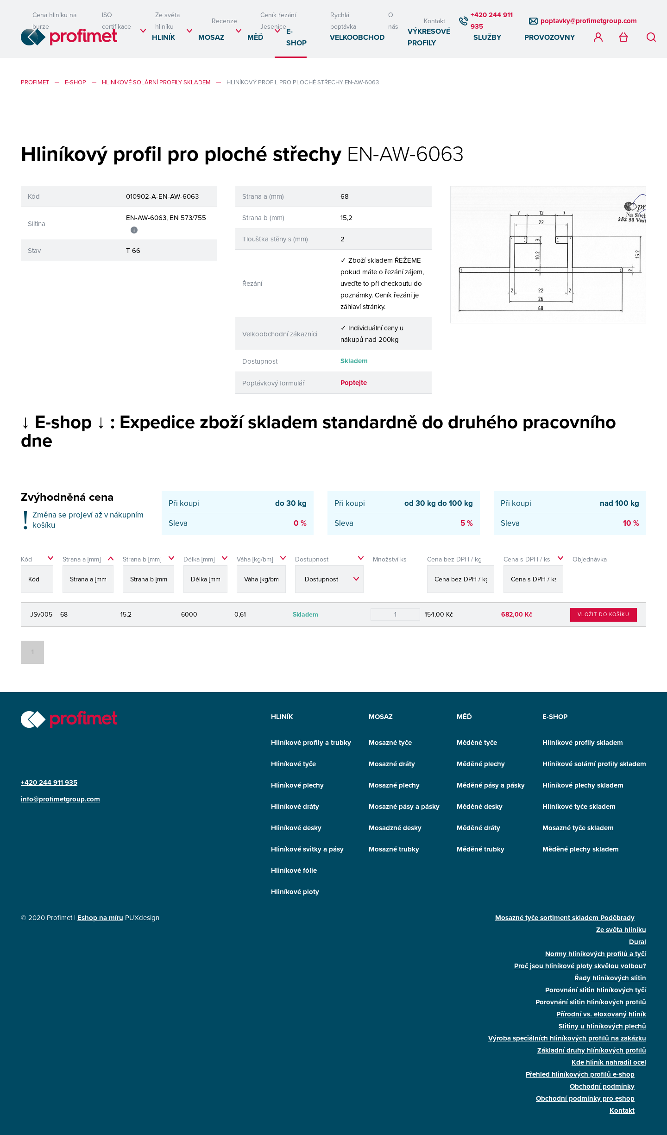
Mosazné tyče (390, 743)
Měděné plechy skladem (580, 849)
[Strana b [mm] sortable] (148, 577)
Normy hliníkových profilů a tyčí (595, 954)
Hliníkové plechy (297, 785)
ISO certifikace (116, 20)
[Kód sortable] (39, 577)
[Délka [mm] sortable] (205, 577)
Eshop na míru (100, 918)
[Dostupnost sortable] (329, 577)
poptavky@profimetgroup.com (589, 21)
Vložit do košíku (603, 614)
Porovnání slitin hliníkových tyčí (595, 990)
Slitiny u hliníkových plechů (602, 1026)
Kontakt (434, 20)
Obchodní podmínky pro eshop (585, 1098)
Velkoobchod (357, 37)
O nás (393, 20)
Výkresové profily (429, 37)
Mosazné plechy (394, 785)
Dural (637, 942)
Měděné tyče (477, 743)
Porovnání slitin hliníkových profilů (590, 1002)
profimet (35, 82)
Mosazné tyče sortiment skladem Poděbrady (565, 918)
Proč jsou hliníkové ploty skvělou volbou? (580, 966)
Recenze (224, 20)
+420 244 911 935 (492, 21)
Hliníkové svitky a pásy (307, 849)
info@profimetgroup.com (60, 799)
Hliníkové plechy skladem (582, 785)
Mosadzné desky (395, 828)
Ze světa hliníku (167, 20)
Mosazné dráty (392, 764)
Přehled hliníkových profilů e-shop (580, 1074)
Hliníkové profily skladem (582, 743)
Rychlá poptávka (343, 20)
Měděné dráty (478, 828)
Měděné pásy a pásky (491, 785)
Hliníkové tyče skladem (579, 806)
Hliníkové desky (296, 828)
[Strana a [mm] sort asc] (88, 577)
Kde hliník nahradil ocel (609, 1062)
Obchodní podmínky (602, 1086)
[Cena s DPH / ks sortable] (533, 577)
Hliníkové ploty (295, 892)
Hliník (163, 37)
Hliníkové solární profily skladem (156, 82)
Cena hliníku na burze (54, 20)
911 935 (65, 782)
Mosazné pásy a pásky (404, 806)
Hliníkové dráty (295, 806)
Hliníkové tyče (293, 764)
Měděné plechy (481, 764)
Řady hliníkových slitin (610, 978)
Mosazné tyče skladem (578, 828)
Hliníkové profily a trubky (311, 743)
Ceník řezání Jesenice (278, 20)
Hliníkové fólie (294, 870)
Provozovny (549, 37)
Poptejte (353, 383)
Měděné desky (480, 806)
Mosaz (211, 37)
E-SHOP (296, 37)
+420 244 (37, 782)
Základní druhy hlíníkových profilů (591, 1050)
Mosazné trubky (394, 849)
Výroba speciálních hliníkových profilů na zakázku (567, 1038)
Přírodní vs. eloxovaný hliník (601, 1014)
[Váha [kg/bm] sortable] (261, 577)
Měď (255, 37)
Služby (487, 37)
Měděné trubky (480, 849)
